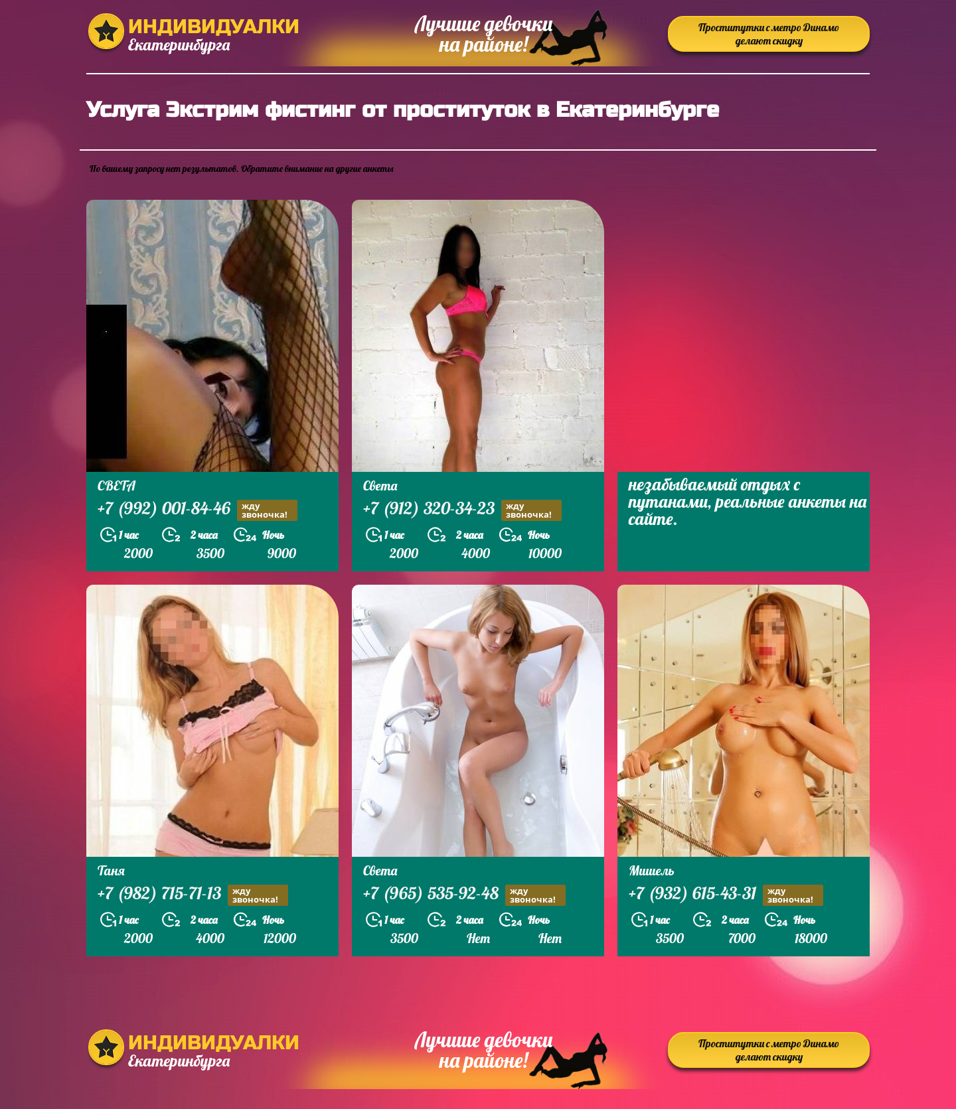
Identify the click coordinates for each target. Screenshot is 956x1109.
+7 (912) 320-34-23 (462, 510)
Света (380, 485)
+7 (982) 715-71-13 (193, 895)
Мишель (652, 870)
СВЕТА (116, 485)
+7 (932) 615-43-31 (726, 895)
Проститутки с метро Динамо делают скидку (768, 34)
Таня (111, 870)
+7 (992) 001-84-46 (197, 510)
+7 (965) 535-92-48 (464, 895)
